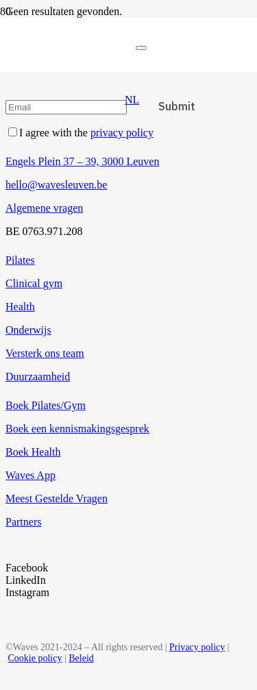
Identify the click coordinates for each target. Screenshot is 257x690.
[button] (132, 100)
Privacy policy (197, 647)
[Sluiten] (141, 48)
